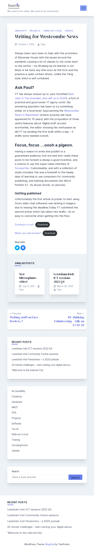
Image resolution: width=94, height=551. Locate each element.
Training (16, 439)
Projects (35, 31)
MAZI (15, 407)
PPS (14, 412)
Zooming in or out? (24, 224)
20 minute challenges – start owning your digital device (41, 364)
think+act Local (52, 31)
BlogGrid (49, 544)
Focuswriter (22, 168)
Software (16, 423)
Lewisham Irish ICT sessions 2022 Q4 (64, 278)
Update (69, 31)
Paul (43, 44)
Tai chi (15, 429)
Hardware (17, 401)
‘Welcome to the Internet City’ (28, 370)
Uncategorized (20, 445)
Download (43, 224)
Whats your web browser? (28, 233)
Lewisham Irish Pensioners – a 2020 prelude (35, 359)
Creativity (21, 31)
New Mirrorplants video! (27, 278)
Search (15, 471)
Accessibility (18, 391)
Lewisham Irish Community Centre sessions (35, 354)
